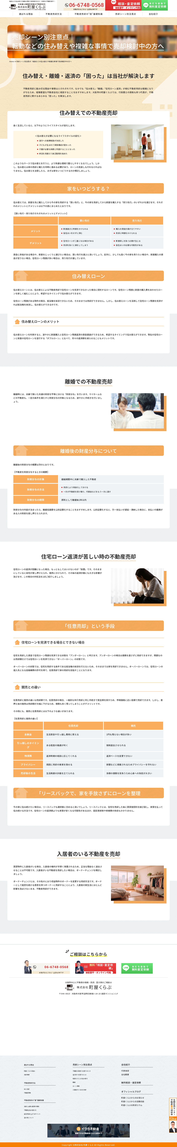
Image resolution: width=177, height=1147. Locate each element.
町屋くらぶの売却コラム (131, 1105)
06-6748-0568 (86, 5)
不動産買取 (29, 1092)
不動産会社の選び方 (32, 1109)
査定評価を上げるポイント (35, 1113)
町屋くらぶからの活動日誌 (132, 1101)
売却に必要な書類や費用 (34, 1106)
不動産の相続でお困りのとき (85, 1070)
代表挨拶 (125, 1070)
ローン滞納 (77, 1085)
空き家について (30, 1117)
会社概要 (125, 1074)
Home (11, 61)
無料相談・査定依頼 (131, 1082)
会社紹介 (153, 14)
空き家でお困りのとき (82, 1074)
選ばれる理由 (30, 1064)
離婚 (75, 1082)
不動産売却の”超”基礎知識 (89, 14)
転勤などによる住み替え (83, 1078)
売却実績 (28, 1074)
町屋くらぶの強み (31, 1070)
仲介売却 (28, 1088)
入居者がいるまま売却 (82, 1089)
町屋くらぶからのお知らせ (132, 1097)
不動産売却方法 (54, 14)
